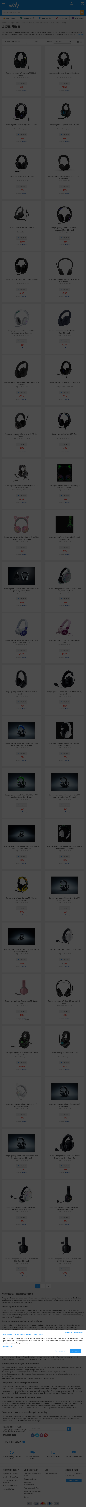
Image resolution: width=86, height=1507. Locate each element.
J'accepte (75, 1351)
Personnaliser (60, 1351)
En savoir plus (8, 1346)
